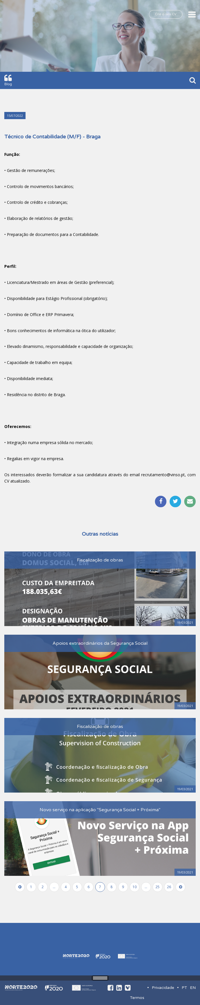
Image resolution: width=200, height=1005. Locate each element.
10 (135, 886)
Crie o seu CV (165, 14)
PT (184, 987)
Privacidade (163, 987)
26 (169, 886)
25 (158, 886)
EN (193, 987)
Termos (137, 997)
